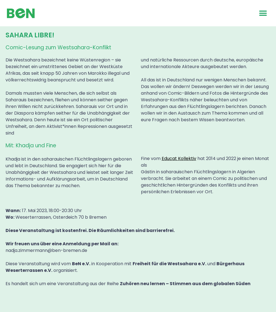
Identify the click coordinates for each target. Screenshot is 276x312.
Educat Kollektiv (179, 158)
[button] (263, 13)
